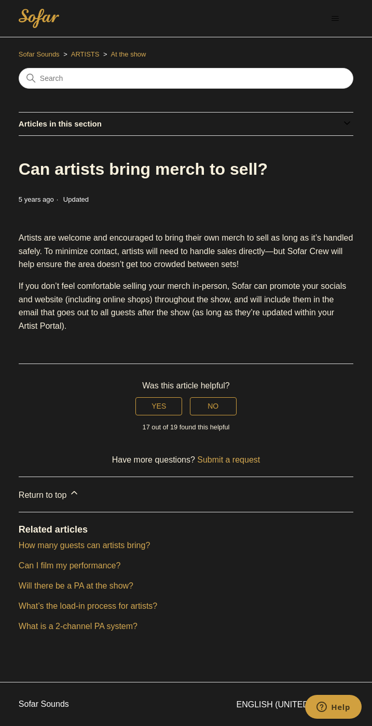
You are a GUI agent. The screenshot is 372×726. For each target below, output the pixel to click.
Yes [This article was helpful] (158, 406)
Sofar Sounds (39, 54)
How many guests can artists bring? (84, 545)
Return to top (49, 493)
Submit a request (228, 459)
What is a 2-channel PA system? (78, 626)
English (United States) (295, 704)
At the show (128, 54)
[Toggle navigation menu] (334, 18)
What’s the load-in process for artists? (88, 606)
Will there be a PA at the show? (76, 585)
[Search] (186, 78)
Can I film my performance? (70, 565)
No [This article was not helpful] (213, 406)
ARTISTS (85, 54)
